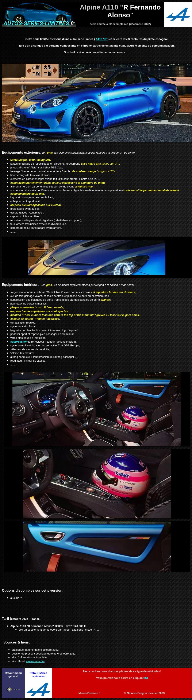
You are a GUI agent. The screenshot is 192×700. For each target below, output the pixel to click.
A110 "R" (102, 39)
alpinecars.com (35, 661)
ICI (146, 677)
